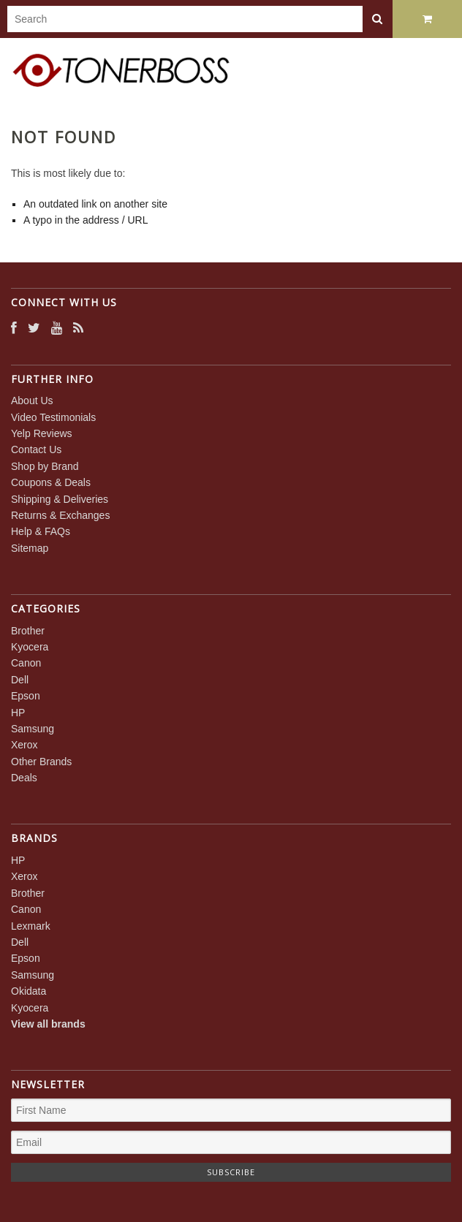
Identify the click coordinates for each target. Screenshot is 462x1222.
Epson (25, 696)
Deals (24, 777)
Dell (20, 680)
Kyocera (29, 647)
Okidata (28, 991)
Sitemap (29, 548)
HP (18, 712)
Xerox (24, 745)
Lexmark (30, 926)
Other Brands (41, 761)
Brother (28, 631)
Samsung (32, 729)
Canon (26, 663)
